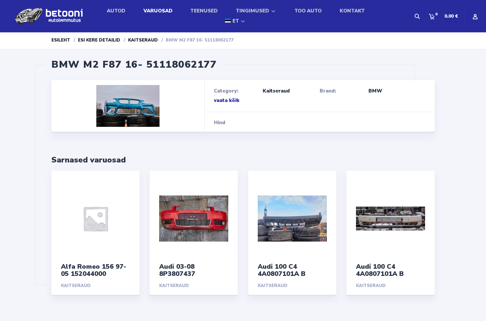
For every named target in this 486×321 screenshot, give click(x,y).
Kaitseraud (143, 40)
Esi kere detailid (99, 40)
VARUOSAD (158, 11)
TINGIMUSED (252, 11)
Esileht (60, 40)
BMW (375, 91)
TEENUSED (204, 11)
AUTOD (116, 11)
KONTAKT (352, 11)
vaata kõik (226, 100)
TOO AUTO (308, 11)
